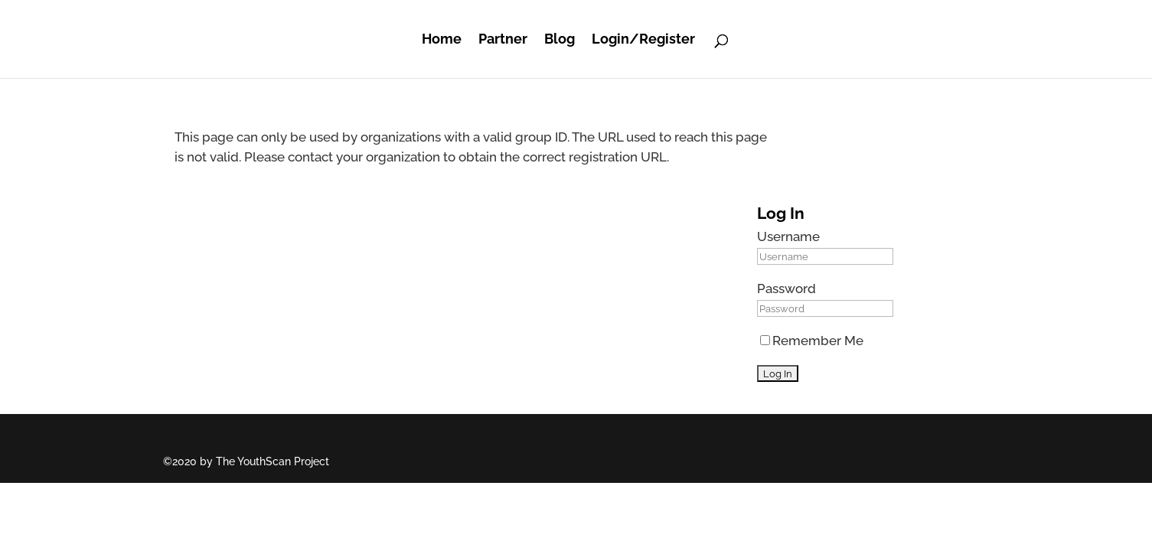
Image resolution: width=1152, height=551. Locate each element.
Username (788, 236)
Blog (559, 39)
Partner (502, 39)
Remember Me (811, 340)
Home (442, 39)
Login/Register (643, 39)
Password (786, 288)
